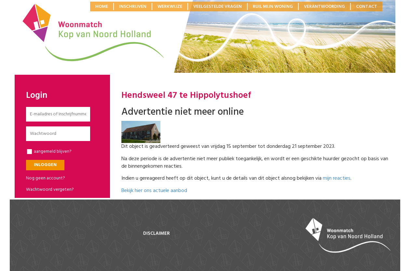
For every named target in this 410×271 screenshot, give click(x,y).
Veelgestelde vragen (217, 6)
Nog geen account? (45, 178)
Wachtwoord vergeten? (50, 189)
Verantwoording (324, 6)
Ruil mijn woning (273, 6)
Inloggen (45, 165)
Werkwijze (169, 6)
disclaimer (156, 234)
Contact (366, 6)
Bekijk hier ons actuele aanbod (154, 191)
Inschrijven (132, 6)
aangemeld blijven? (49, 151)
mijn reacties (336, 178)
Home (101, 6)
